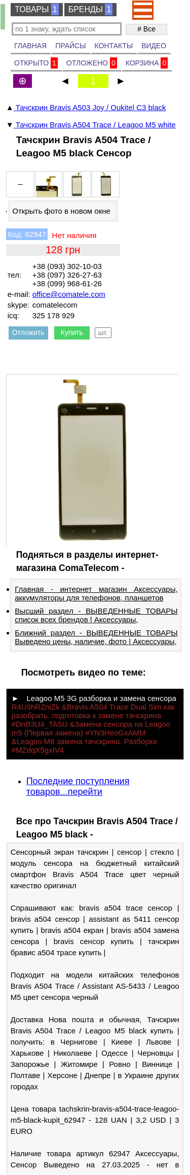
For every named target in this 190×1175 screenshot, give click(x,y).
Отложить (28, 332)
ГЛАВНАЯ (30, 46)
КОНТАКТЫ (114, 46)
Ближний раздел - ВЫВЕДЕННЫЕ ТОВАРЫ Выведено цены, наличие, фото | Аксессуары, (96, 637)
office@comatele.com (68, 294)
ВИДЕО (153, 46)
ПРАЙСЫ (70, 46)
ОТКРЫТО (36, 63)
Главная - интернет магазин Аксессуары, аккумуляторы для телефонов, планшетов (96, 593)
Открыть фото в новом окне (61, 211)
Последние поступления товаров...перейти (78, 786)
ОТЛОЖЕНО (91, 63)
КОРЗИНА (147, 63)
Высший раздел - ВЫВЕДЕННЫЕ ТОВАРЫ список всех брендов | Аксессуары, (96, 615)
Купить (72, 332)
